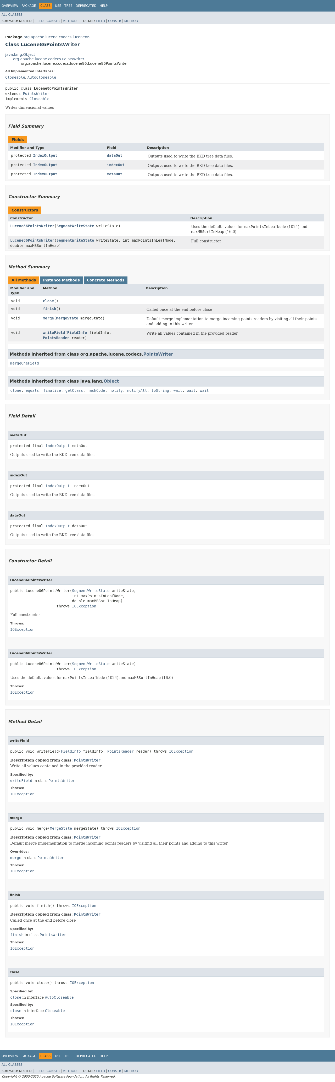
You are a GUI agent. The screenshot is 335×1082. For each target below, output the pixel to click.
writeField (54, 332)
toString (160, 390)
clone (15, 390)
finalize (52, 390)
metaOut (114, 174)
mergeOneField (24, 363)
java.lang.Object (20, 54)
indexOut (116, 165)
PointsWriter (36, 93)
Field (39, 21)
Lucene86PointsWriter (32, 226)
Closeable (15, 77)
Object (111, 381)
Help (104, 6)
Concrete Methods (106, 280)
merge (48, 318)
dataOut (114, 155)
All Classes (12, 15)
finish (49, 309)
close (48, 301)
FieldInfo (77, 332)
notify (116, 390)
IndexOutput (45, 155)
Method (70, 21)
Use (58, 6)
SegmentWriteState (75, 226)
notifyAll (137, 390)
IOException (84, 606)
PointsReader (56, 338)
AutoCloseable (41, 77)
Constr (53, 21)
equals (32, 390)
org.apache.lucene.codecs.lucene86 (57, 37)
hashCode (96, 390)
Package (28, 6)
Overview (10, 6)
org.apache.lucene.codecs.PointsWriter (48, 59)
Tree (68, 6)
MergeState (67, 318)
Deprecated (86, 6)
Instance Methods (61, 280)
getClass (74, 390)
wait (178, 390)
